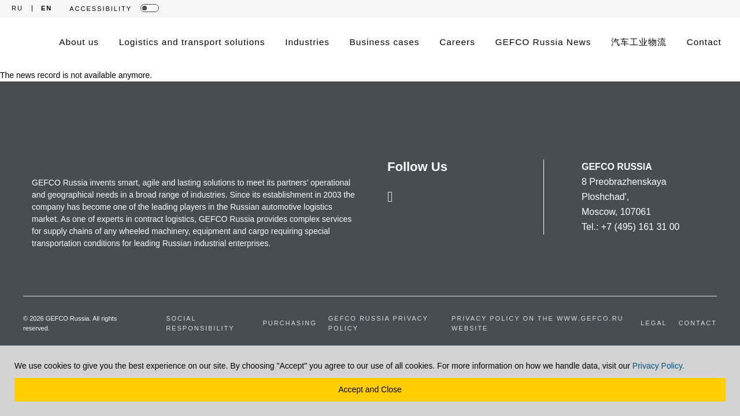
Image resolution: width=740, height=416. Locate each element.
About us (79, 42)
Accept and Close (370, 389)
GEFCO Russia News (543, 42)
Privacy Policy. (658, 365)
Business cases (385, 42)
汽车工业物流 (639, 42)
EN (46, 8)
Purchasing (289, 323)
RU (17, 8)
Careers (457, 42)
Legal (654, 323)
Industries (307, 42)
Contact (704, 42)
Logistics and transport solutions (192, 42)
